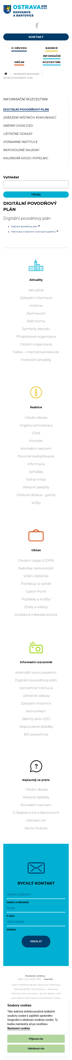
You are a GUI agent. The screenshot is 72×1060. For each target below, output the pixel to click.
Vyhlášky (36, 472)
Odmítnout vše (36, 1048)
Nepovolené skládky (36, 727)
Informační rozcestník (26, 74)
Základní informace (36, 298)
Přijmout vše (36, 1038)
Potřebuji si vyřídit (36, 584)
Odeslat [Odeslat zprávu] (36, 941)
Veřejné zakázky (36, 487)
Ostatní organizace (36, 344)
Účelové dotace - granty (36, 495)
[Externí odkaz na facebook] (37, 25)
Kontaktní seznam (36, 448)
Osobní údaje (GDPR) (36, 560)
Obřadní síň (36, 820)
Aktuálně (36, 290)
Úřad (36, 433)
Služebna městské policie (36, 615)
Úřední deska (36, 417)
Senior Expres (36, 828)
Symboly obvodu (36, 329)
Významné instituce (36, 688)
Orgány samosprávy (36, 425)
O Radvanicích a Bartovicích (36, 813)
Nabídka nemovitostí (36, 568)
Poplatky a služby (36, 599)
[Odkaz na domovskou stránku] (5, 74)
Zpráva (11, 929)
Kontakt (36, 441)
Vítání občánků (36, 576)
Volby (36, 503)
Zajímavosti (36, 313)
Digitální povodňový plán (24, 226)
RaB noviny (36, 321)
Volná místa (36, 479)
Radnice (36, 407)
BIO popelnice (36, 734)
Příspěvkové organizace (36, 336)
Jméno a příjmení (18, 902)
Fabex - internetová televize (36, 352)
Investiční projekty (36, 360)
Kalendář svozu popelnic (36, 672)
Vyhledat (11, 177)
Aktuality (36, 280)
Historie (36, 305)
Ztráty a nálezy (36, 607)
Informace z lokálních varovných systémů (33, 231)
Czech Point (36, 591)
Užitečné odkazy (36, 696)
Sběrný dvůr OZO (36, 719)
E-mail (11, 916)
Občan (36, 550)
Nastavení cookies (18, 1028)
